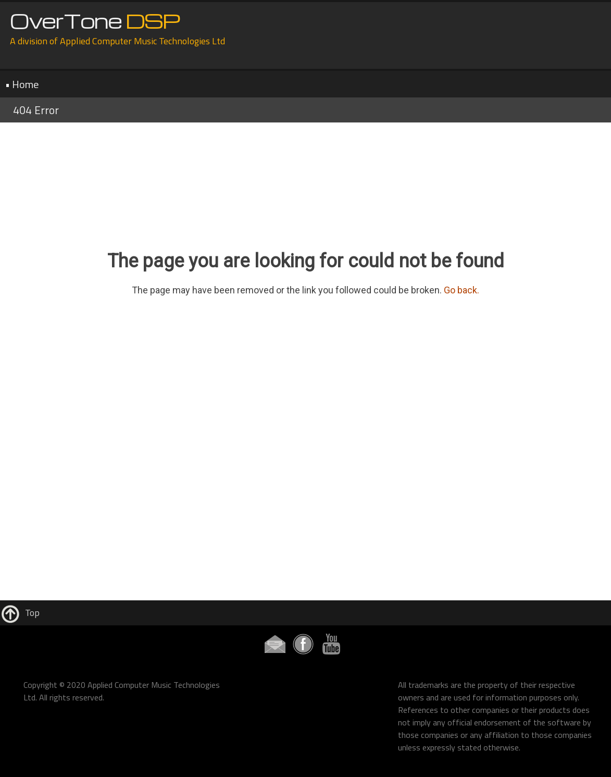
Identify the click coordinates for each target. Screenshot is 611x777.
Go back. (461, 290)
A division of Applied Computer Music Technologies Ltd (117, 41)
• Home (22, 84)
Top (20, 613)
